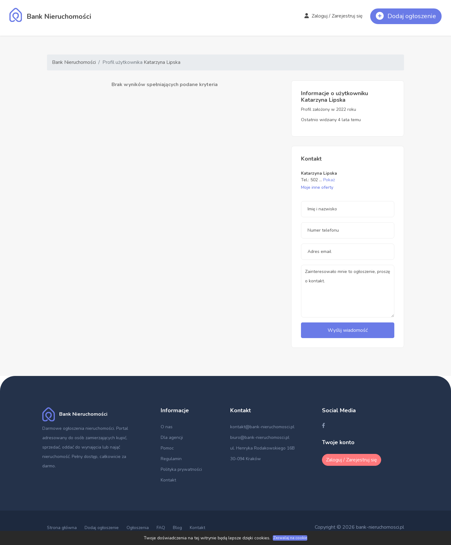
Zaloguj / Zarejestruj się (333, 16)
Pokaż (329, 180)
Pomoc (167, 448)
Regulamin (171, 459)
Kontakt (168, 480)
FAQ (161, 528)
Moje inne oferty (317, 187)
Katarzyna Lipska (162, 62)
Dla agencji (172, 437)
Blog (177, 528)
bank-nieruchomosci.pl (380, 527)
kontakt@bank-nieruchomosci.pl (262, 427)
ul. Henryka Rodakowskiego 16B (262, 448)
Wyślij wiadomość (348, 330)
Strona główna (62, 528)
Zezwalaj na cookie (290, 537)
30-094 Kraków (245, 459)
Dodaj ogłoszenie (102, 528)
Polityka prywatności (181, 469)
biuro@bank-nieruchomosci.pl (259, 437)
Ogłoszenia (138, 528)
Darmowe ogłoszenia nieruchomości (78, 428)
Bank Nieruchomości (74, 62)
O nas (167, 427)
